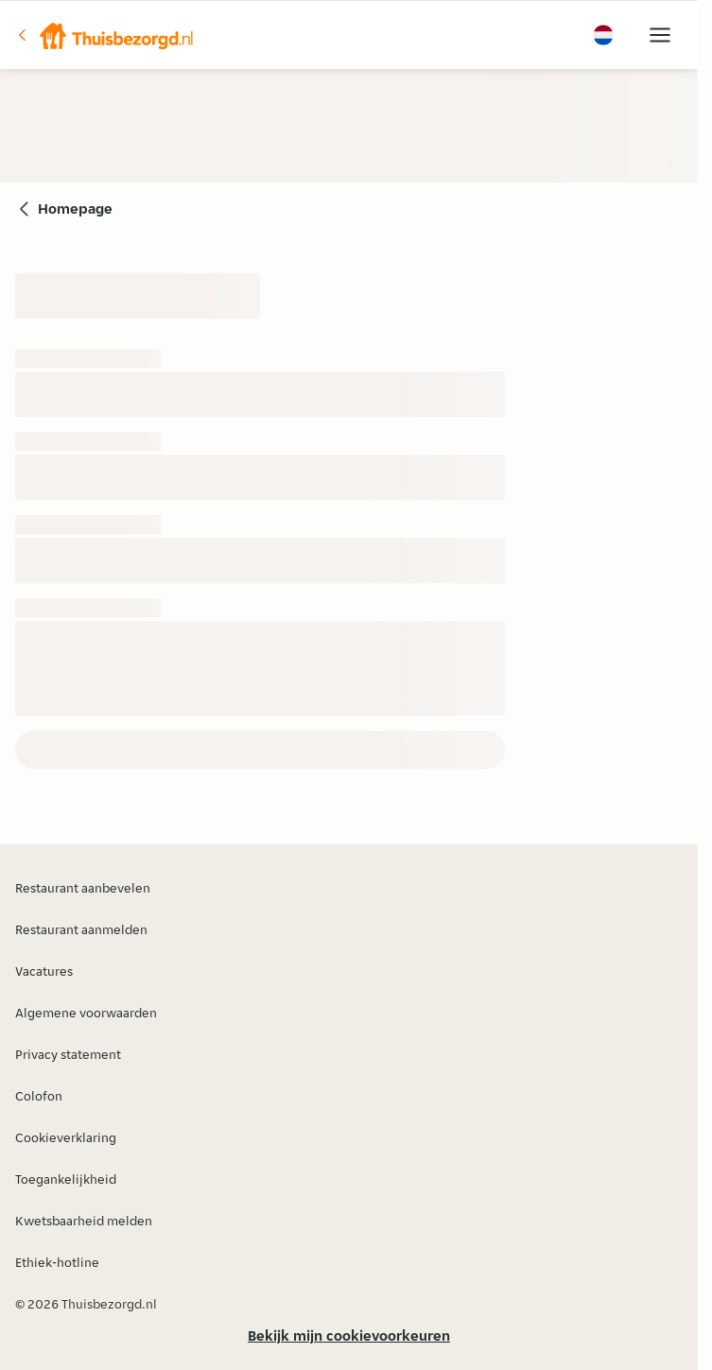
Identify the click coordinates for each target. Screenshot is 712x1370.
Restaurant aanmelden (81, 929)
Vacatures (44, 971)
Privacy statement (68, 1054)
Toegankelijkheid (65, 1179)
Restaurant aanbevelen (82, 887)
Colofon (38, 1095)
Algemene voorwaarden (86, 1012)
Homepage (75, 208)
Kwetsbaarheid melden (83, 1220)
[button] (105, 35)
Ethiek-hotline (57, 1262)
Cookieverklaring (65, 1137)
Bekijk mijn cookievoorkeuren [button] (349, 1335)
